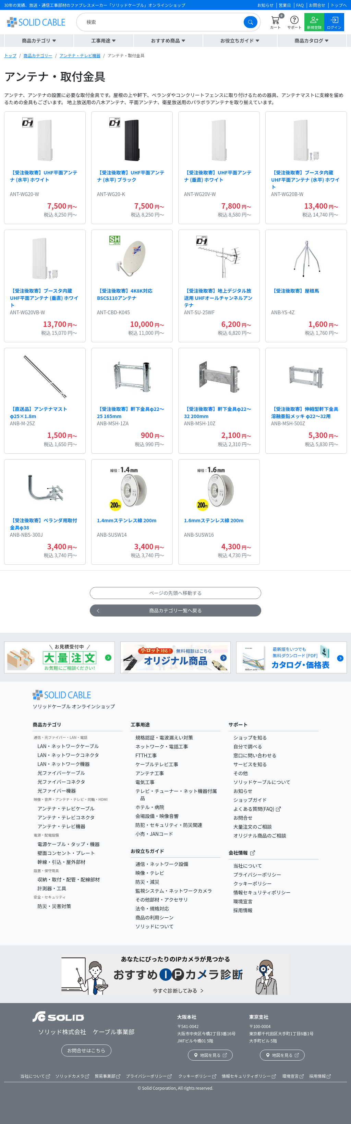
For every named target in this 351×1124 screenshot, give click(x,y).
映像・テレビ (149, 872)
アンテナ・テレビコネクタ (66, 817)
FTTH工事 (146, 755)
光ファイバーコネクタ (61, 781)
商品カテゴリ (47, 724)
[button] (39, 40)
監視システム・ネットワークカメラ (173, 890)
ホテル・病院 (149, 807)
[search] (161, 22)
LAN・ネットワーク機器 (63, 763)
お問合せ (243, 817)
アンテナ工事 (149, 773)
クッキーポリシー (252, 883)
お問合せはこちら (86, 1050)
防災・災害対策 (54, 906)
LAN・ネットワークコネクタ (68, 755)
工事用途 (140, 724)
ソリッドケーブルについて (262, 782)
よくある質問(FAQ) (254, 808)
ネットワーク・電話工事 (161, 746)
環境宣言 (243, 901)
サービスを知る (250, 764)
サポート (238, 724)
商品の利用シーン (154, 917)
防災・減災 (147, 881)
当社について (247, 865)
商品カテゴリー (38, 55)
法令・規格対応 (152, 908)
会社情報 (242, 852)
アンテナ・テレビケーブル (66, 808)
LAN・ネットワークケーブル (68, 746)
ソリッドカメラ (72, 1076)
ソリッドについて (154, 926)
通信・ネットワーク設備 (161, 863)
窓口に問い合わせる (255, 755)
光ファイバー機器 (56, 790)
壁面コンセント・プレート (66, 853)
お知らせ (243, 790)
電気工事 (145, 782)
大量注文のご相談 (252, 826)
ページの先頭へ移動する (175, 592)
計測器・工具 (51, 888)
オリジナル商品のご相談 (259, 835)
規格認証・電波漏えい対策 (164, 737)
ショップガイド (250, 799)
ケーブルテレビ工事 (156, 764)
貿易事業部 (107, 1076)
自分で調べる (247, 746)
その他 (240, 773)
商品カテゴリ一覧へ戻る (149, 610)
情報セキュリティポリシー (262, 892)
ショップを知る (250, 737)
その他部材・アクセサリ (161, 899)
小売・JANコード (154, 833)
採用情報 (243, 910)
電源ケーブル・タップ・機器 (68, 844)
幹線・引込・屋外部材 (61, 861)
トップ (10, 55)
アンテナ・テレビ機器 (79, 55)
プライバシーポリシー (257, 874)
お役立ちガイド (147, 850)
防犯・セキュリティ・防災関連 (168, 824)
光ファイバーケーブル (61, 772)
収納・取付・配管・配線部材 (68, 879)
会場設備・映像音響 (157, 816)
